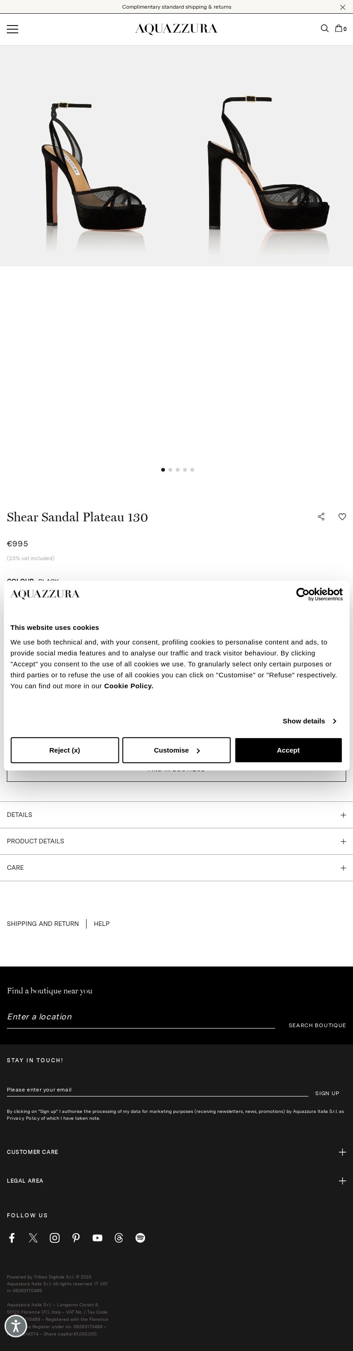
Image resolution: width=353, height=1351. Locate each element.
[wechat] (140, 1238)
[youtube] (97, 1238)
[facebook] (12, 1238)
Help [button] (102, 923)
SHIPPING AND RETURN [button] (43, 923)
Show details (304, 721)
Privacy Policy (23, 1118)
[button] (342, 7)
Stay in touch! (35, 1060)
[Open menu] (12, 29)
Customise (177, 750)
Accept (288, 750)
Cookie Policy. (128, 686)
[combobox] (141, 1020)
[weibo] (119, 1238)
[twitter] (33, 1238)
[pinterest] (76, 1238)
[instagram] (55, 1238)
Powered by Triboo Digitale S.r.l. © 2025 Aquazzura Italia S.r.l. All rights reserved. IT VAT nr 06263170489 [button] (57, 1283)
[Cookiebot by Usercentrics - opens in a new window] (303, 594)
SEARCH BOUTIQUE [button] (318, 1025)
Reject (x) (64, 750)
